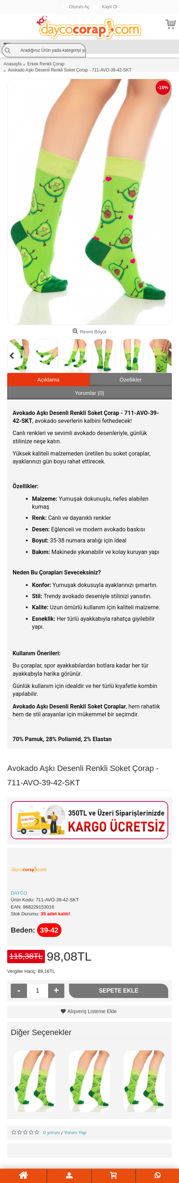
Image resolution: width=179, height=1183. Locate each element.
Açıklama (48, 379)
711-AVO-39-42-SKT (57, 899)
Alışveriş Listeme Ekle (92, 1011)
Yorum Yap (75, 1132)
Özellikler (131, 379)
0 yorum (51, 1132)
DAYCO (19, 893)
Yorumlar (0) (89, 393)
